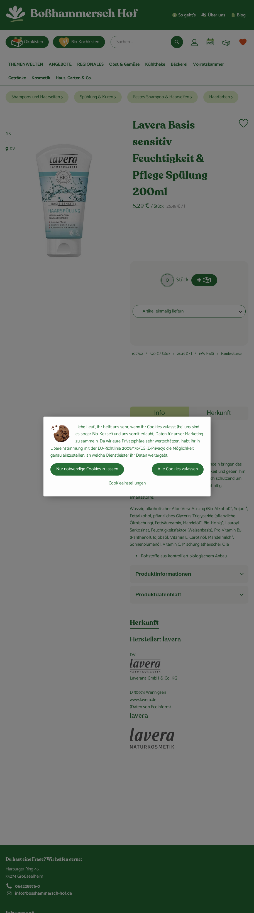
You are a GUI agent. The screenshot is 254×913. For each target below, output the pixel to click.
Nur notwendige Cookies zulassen (87, 469)
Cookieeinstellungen (127, 483)
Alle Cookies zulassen (178, 469)
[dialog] (127, 456)
